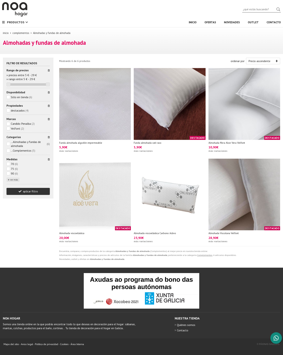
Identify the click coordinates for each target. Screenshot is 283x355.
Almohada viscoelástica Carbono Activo (155, 233)
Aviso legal (27, 344)
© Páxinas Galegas (268, 344)
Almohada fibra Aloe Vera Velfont (226, 142)
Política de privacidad (46, 344)
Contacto (182, 330)
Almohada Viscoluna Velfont (223, 233)
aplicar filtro (30, 191)
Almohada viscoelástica (71, 233)
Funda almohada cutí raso (147, 142)
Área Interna (77, 344)
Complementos (204, 255)
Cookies (64, 344)
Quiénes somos (186, 325)
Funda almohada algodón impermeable (80, 142)
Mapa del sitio (11, 344)
